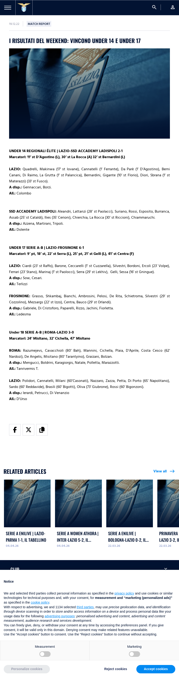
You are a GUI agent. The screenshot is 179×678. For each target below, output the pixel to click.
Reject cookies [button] (115, 669)
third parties (85, 607)
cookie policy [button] (40, 602)
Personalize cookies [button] (26, 669)
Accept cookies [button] (156, 669)
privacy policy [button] (124, 593)
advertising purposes (60, 616)
